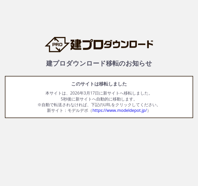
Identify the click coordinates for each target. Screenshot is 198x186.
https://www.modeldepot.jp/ (119, 110)
